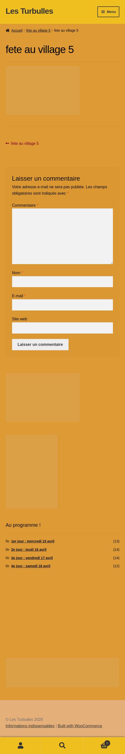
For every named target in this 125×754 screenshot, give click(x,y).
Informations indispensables (30, 726)
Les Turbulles (29, 11)
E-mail (19, 296)
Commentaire (25, 205)
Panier (96, 742)
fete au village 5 (38, 30)
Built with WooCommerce (80, 726)
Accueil (16, 30)
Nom (17, 273)
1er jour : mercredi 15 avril (32, 541)
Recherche (62, 745)
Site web (19, 319)
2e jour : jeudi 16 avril (28, 550)
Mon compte (21, 745)
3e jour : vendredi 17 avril (32, 558)
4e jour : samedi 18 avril (30, 566)
